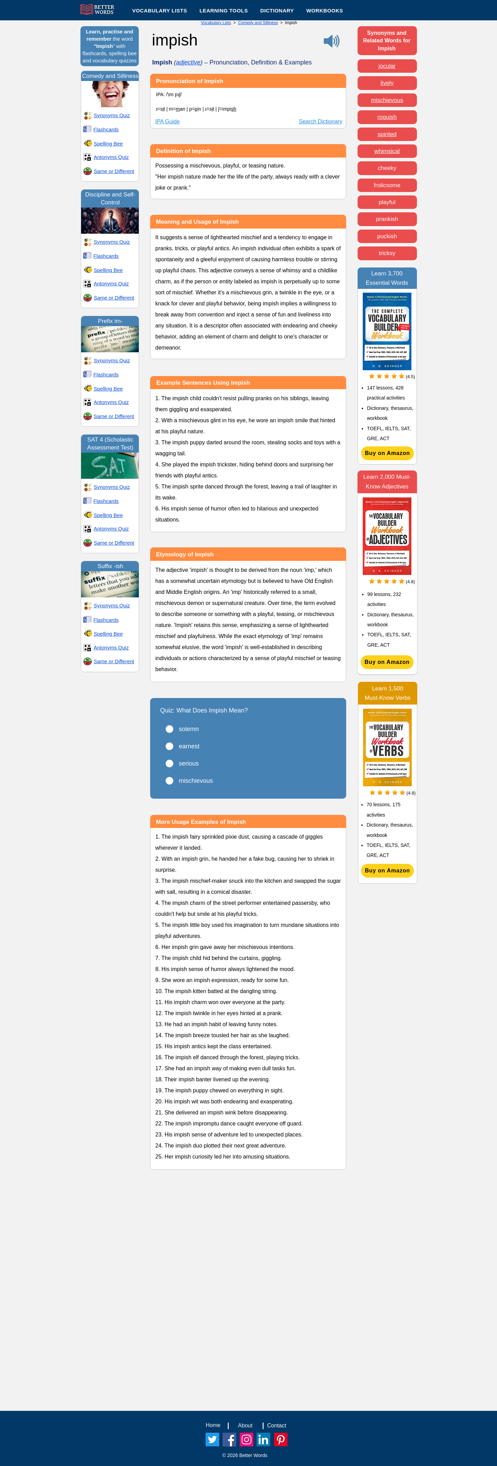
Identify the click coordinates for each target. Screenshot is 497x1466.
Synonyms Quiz (112, 115)
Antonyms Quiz (111, 157)
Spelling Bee (108, 143)
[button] (223, 10)
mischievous (387, 100)
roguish (387, 117)
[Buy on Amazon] (387, 453)
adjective (188, 62)
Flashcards (106, 129)
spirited (387, 134)
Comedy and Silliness (258, 22)
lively (387, 83)
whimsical (387, 151)
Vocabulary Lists (216, 22)
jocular (387, 66)
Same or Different (114, 171)
